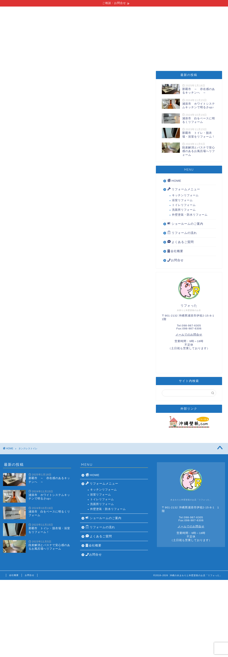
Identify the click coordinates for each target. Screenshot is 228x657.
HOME (19, 57)
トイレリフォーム (184, 205)
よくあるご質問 (176, 57)
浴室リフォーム (182, 200)
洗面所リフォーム (184, 209)
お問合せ (175, 260)
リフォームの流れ (93, 57)
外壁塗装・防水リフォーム (190, 214)
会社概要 (207, 57)
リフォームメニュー (52, 57)
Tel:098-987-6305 (189, 325)
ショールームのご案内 (136, 57)
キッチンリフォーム (185, 195)
